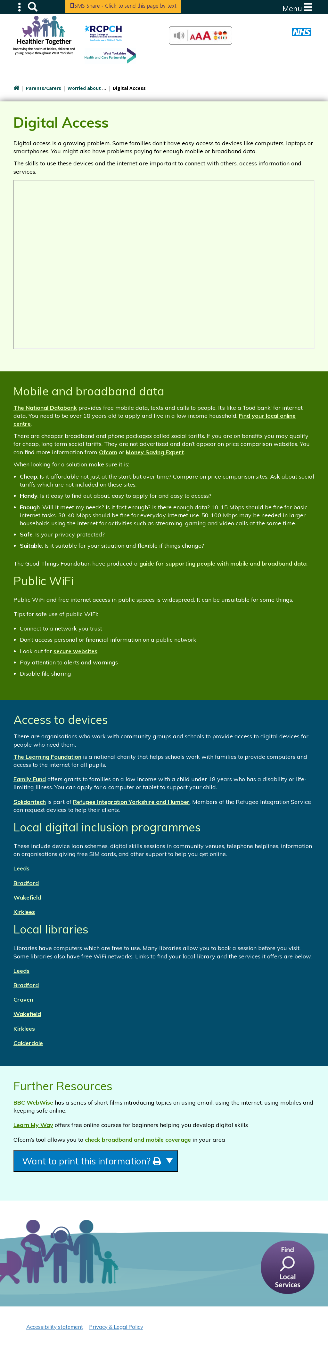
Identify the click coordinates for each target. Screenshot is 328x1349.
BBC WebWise (33, 1102)
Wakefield (27, 897)
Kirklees (24, 912)
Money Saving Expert (155, 452)
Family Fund (29, 779)
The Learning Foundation (47, 756)
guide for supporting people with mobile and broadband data (223, 563)
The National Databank (45, 407)
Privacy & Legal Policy (116, 1328)
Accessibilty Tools (200, 35)
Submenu (20, 7)
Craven (23, 999)
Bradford (26, 883)
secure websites (75, 651)
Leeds (21, 868)
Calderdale (28, 1043)
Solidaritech (29, 801)
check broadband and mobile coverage (138, 1139)
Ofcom (108, 452)
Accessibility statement (54, 1328)
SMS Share (129, 6)
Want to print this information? (103, 1161)
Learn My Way (33, 1125)
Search (32, 7)
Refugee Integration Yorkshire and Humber (131, 801)
